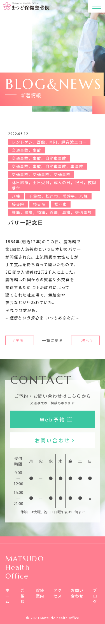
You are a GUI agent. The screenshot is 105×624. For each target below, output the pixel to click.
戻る (19, 340)
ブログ (95, 595)
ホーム (7, 595)
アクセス (57, 593)
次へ (85, 340)
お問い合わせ (77, 593)
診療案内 (40, 593)
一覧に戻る (52, 340)
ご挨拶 (22, 595)
